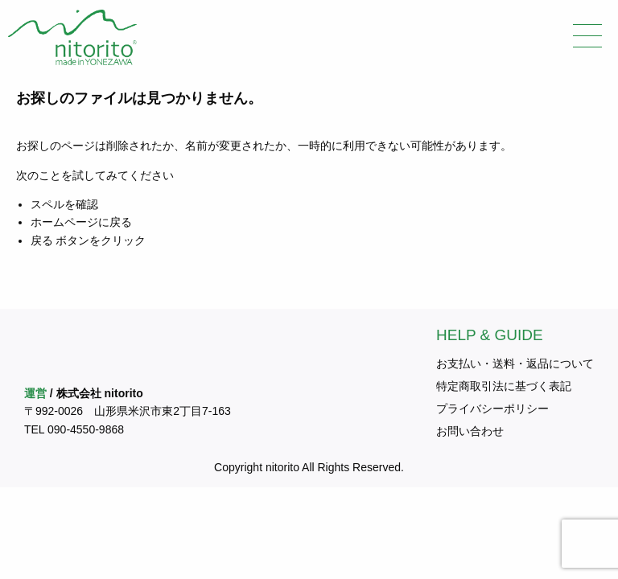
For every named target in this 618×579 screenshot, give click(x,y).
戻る (42, 240)
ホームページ (64, 222)
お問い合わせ (470, 431)
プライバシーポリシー (492, 408)
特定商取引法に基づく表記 (503, 386)
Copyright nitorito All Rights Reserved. (309, 467)
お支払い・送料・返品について (515, 363)
